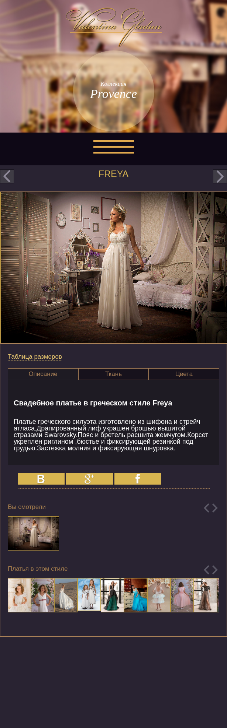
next (220, 176)
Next (215, 508)
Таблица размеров (35, 356)
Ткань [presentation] (113, 373)
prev (7, 176)
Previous (206, 508)
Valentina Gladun (114, 27)
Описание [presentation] (42, 373)
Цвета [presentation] (184, 373)
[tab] (43, 374)
